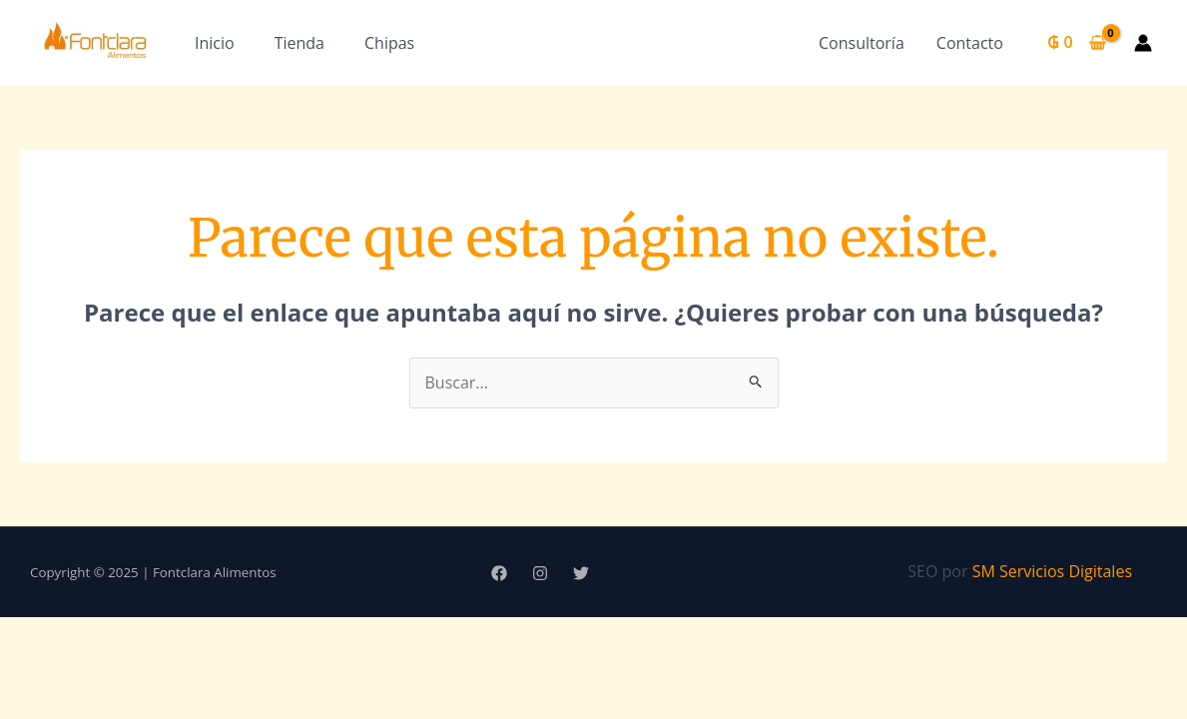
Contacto (969, 43)
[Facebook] (499, 573)
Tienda (299, 43)
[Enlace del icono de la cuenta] (1143, 43)
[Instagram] (540, 573)
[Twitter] (581, 573)
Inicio (215, 43)
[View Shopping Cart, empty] (1076, 43)
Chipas (389, 43)
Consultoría (861, 43)
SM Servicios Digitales (1052, 571)
